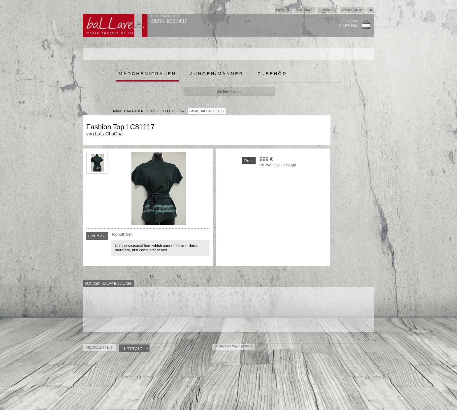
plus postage (285, 164)
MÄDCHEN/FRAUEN (128, 111)
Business (327, 10)
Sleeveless (173, 111)
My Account (352, 10)
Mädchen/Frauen (147, 73)
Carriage (305, 10)
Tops (153, 111)
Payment (283, 10)
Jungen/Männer (217, 73)
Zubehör (272, 73)
